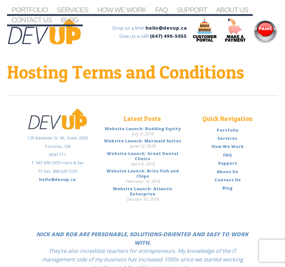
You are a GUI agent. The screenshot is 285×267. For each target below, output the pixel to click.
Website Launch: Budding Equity (143, 128)
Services (72, 10)
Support (192, 10)
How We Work (121, 10)
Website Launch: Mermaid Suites (142, 141)
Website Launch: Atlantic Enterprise (143, 191)
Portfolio (30, 10)
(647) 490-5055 (168, 36)
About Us (232, 10)
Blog (69, 20)
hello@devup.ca (166, 27)
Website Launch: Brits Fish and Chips (143, 173)
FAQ (161, 10)
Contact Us (32, 20)
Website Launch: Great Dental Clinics (142, 156)
